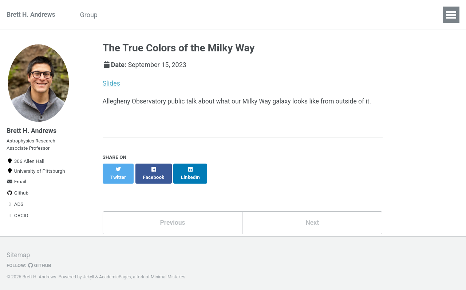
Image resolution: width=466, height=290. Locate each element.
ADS (15, 206)
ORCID (17, 217)
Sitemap (19, 252)
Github (17, 195)
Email (16, 184)
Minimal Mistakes (169, 273)
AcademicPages (115, 273)
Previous (172, 216)
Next (312, 216)
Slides (111, 83)
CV (291, 15)
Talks (238, 15)
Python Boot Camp (141, 15)
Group (91, 15)
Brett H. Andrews (31, 15)
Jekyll (89, 273)
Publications (199, 15)
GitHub (40, 262)
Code (266, 15)
